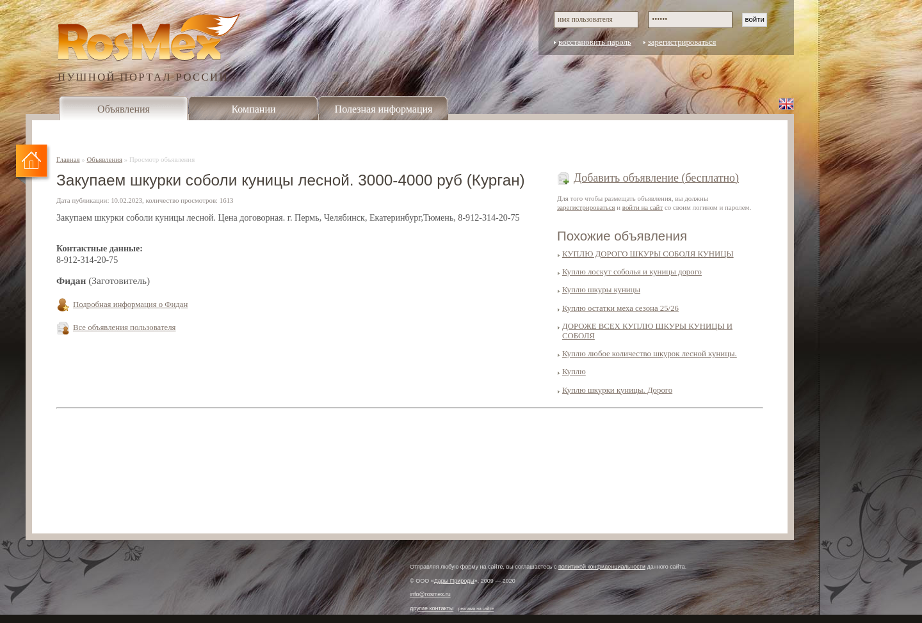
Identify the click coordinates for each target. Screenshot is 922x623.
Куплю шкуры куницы (601, 289)
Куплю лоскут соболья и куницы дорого (632, 271)
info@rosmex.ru (430, 594)
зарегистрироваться (682, 42)
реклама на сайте (476, 608)
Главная (68, 159)
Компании (253, 109)
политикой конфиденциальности (601, 567)
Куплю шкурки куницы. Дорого (617, 390)
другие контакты (431, 608)
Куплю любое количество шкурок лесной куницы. (649, 353)
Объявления (123, 109)
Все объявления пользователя (124, 327)
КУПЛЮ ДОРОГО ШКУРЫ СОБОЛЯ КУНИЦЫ (648, 253)
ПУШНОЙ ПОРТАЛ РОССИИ (143, 76)
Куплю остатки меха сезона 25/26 (620, 308)
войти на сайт (642, 207)
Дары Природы (454, 581)
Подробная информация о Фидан (130, 304)
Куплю (574, 371)
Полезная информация (384, 109)
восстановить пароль (594, 42)
